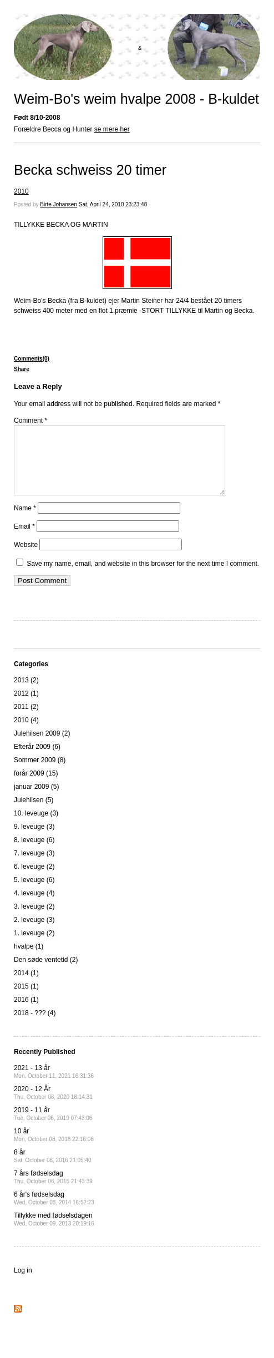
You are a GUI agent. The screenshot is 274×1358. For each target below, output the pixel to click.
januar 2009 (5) (36, 800)
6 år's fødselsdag (54, 1211)
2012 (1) (26, 707)
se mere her (112, 129)
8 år (53, 1169)
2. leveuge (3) (34, 933)
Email (24, 540)
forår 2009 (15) (36, 787)
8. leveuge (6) (34, 853)
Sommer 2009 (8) (39, 773)
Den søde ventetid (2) (46, 973)
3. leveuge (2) (34, 920)
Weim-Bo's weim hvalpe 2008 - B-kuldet (136, 99)
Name (25, 521)
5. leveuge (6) (34, 893)
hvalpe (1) (28, 960)
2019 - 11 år (53, 1126)
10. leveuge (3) (36, 826)
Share (21, 369)
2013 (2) (26, 693)
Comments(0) (31, 359)
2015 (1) (26, 1000)
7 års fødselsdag (53, 1190)
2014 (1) (26, 986)
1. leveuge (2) (34, 946)
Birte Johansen (58, 204)
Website (26, 558)
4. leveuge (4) (34, 906)
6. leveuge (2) (34, 880)
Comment (30, 420)
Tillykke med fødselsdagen (54, 1232)
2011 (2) (26, 720)
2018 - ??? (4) (34, 1026)
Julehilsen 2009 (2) (42, 747)
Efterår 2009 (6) (37, 760)
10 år (54, 1148)
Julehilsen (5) (33, 813)
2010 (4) (26, 733)
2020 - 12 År (53, 1105)
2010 (21, 191)
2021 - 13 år (54, 1084)
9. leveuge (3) (34, 840)
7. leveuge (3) (34, 866)
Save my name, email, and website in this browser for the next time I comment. (143, 577)
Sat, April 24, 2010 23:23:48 (113, 204)
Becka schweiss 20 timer (90, 170)
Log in (23, 1284)
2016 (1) (26, 1013)
